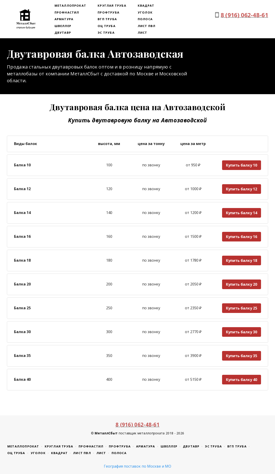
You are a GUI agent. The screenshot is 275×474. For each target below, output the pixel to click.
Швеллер (63, 26)
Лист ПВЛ (147, 26)
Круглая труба (112, 5)
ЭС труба (106, 32)
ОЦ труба (107, 26)
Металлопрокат (70, 5)
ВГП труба (107, 19)
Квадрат (146, 5)
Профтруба (108, 12)
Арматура (64, 19)
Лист (142, 32)
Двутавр (63, 32)
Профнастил (67, 12)
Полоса (145, 19)
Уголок (145, 12)
